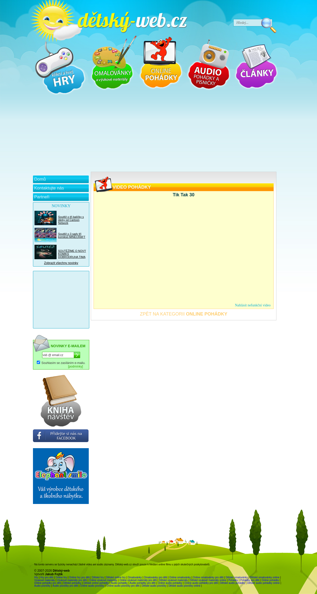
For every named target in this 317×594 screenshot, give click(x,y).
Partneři (41, 197)
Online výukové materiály (103, 580)
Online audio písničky (92, 585)
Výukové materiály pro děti (72, 580)
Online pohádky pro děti (47, 583)
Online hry (61, 577)
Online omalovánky (180, 577)
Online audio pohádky (170, 583)
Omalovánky (135, 577)
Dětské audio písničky (154, 585)
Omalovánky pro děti (155, 577)
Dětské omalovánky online (264, 577)
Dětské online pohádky (96, 583)
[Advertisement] (154, 133)
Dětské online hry (116, 577)
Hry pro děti (47, 577)
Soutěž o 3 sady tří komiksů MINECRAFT (71, 235)
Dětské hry (98, 577)
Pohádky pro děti (249, 580)
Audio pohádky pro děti (142, 583)
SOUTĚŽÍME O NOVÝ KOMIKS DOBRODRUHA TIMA (72, 253)
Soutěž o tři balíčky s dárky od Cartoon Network (71, 219)
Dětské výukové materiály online (208, 580)
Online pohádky (270, 580)
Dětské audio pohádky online (263, 583)
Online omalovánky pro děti (208, 577)
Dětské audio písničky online (184, 585)
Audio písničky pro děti (65, 585)
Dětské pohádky (72, 583)
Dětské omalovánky (237, 577)
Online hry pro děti (79, 577)
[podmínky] (75, 366)
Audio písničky (42, 585)
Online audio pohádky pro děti (201, 583)
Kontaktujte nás (49, 188)
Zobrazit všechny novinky (61, 263)
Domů (40, 179)
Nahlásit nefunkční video (253, 305)
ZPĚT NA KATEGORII (183, 314)
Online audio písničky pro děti (122, 585)
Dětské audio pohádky (232, 583)
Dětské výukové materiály (173, 580)
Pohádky (233, 580)
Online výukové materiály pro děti (138, 580)
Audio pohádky (119, 583)
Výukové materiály (44, 580)
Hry (36, 577)
